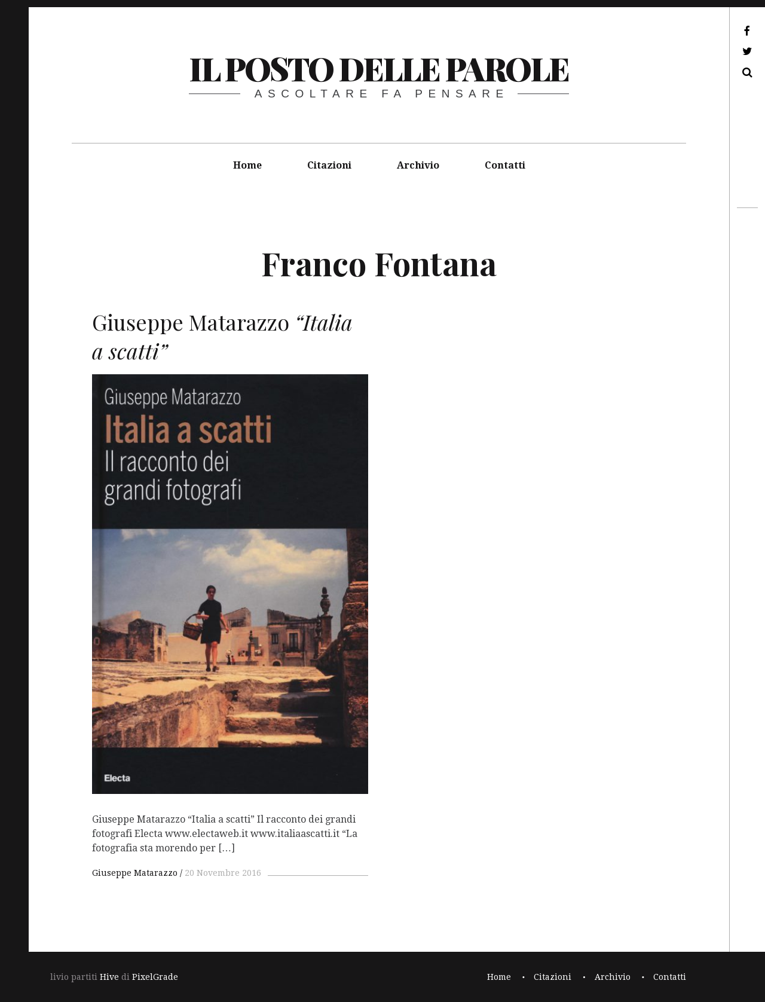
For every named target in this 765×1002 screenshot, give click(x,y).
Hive (109, 977)
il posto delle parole (378, 68)
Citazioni (329, 165)
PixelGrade (155, 977)
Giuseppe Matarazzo (135, 873)
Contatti (505, 165)
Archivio (418, 165)
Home (247, 165)
